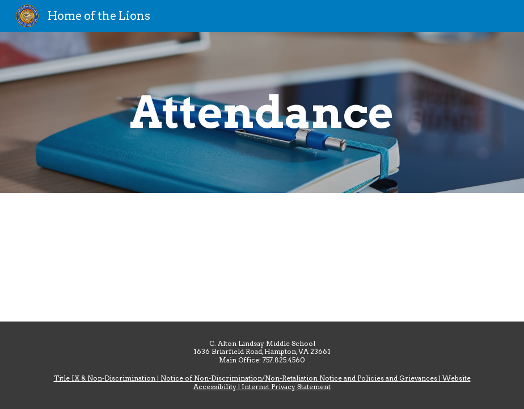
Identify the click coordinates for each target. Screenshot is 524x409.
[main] (261, 112)
